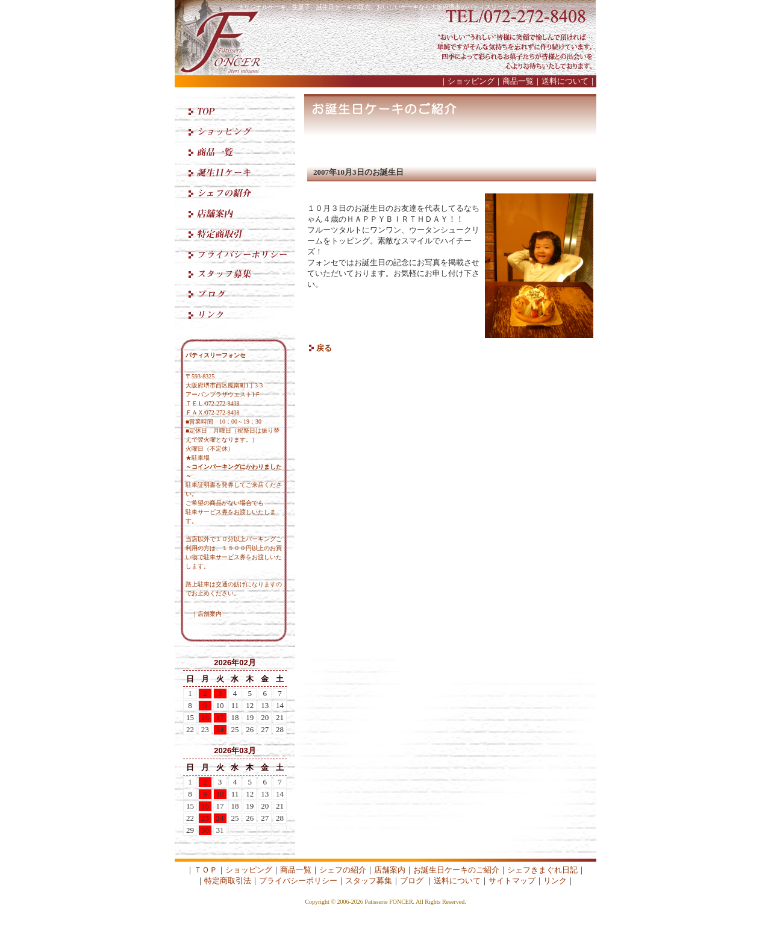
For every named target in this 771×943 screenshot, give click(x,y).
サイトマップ (512, 880)
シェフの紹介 (342, 869)
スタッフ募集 (368, 880)
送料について (565, 81)
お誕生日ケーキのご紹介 (456, 869)
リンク (555, 880)
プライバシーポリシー (298, 880)
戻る (324, 347)
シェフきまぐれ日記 (542, 869)
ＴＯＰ (205, 869)
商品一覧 (518, 81)
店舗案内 (210, 613)
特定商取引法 (227, 880)
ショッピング (471, 81)
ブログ (411, 880)
